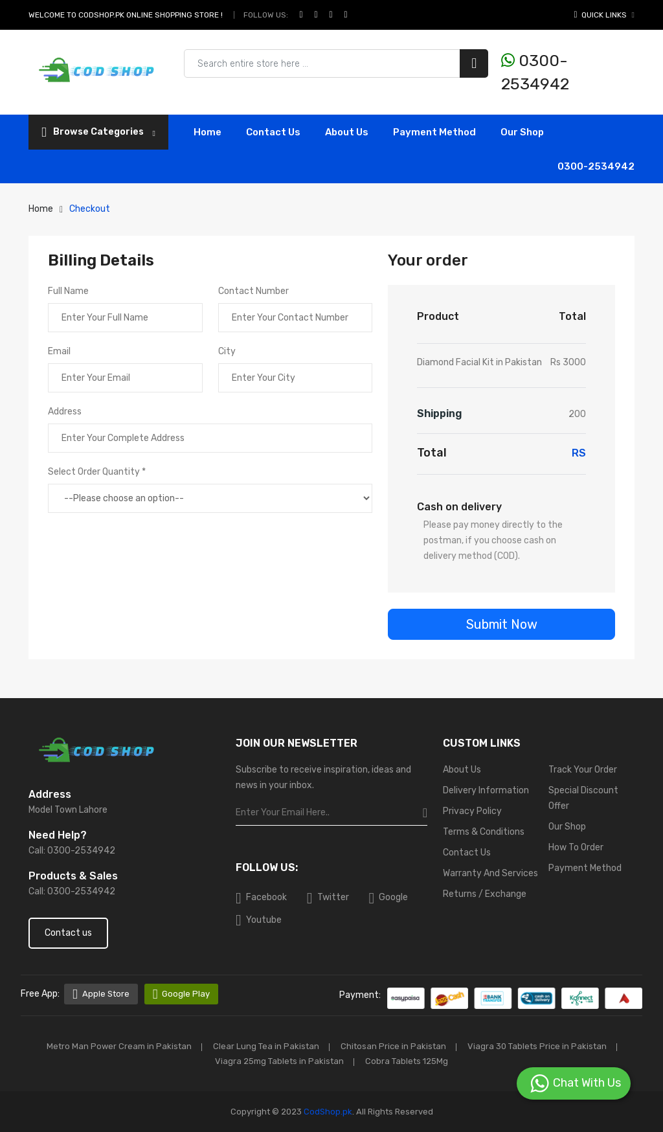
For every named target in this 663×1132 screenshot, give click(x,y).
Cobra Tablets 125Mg (406, 1061)
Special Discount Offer (583, 798)
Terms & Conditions (483, 831)
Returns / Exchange (484, 894)
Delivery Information (486, 790)
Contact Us (467, 852)
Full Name (68, 291)
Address (65, 411)
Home (207, 132)
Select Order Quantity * (97, 471)
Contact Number (253, 291)
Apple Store (101, 994)
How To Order (575, 847)
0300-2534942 (535, 72)
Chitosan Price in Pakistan (393, 1046)
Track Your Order (582, 769)
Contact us (68, 932)
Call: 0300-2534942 (71, 850)
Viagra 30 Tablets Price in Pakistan (537, 1046)
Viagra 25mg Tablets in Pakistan (279, 1061)
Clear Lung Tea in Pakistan (266, 1046)
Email (59, 351)
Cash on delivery (459, 507)
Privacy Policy (472, 811)
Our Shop (522, 132)
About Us (346, 132)
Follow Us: (265, 14)
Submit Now (501, 624)
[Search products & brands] (336, 63)
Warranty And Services (490, 873)
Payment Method (434, 132)
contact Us (273, 132)
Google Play (181, 994)
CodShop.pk (327, 1111)
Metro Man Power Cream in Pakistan (119, 1046)
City (227, 351)
